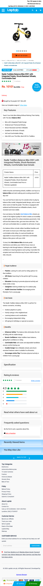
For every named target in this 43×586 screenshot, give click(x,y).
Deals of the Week (7, 526)
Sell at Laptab (6, 524)
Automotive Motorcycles (9, 469)
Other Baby (31, 60)
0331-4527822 (29, 6)
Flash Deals (6, 70)
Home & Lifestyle (7, 477)
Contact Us (5, 506)
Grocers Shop (6, 479)
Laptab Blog (5, 529)
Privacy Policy (6, 491)
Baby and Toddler (21, 60)
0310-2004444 (18, 6)
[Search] (21, 545)
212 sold (29, 70)
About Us (4, 504)
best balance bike (26, 214)
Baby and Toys (11, 60)
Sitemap (4, 531)
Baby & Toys (5, 482)
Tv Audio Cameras (7, 472)
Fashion (4, 474)
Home (3, 60)
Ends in (15, 70)
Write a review (35, 381)
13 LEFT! (37, 87)
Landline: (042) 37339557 (10, 511)
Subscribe (36, 546)
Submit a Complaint (8, 496)
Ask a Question (10, 433)
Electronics (5, 467)
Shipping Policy (6, 494)
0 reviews (17, 81)
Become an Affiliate (8, 519)
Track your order (7, 521)
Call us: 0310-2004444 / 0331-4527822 (14, 509)
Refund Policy (6, 489)
